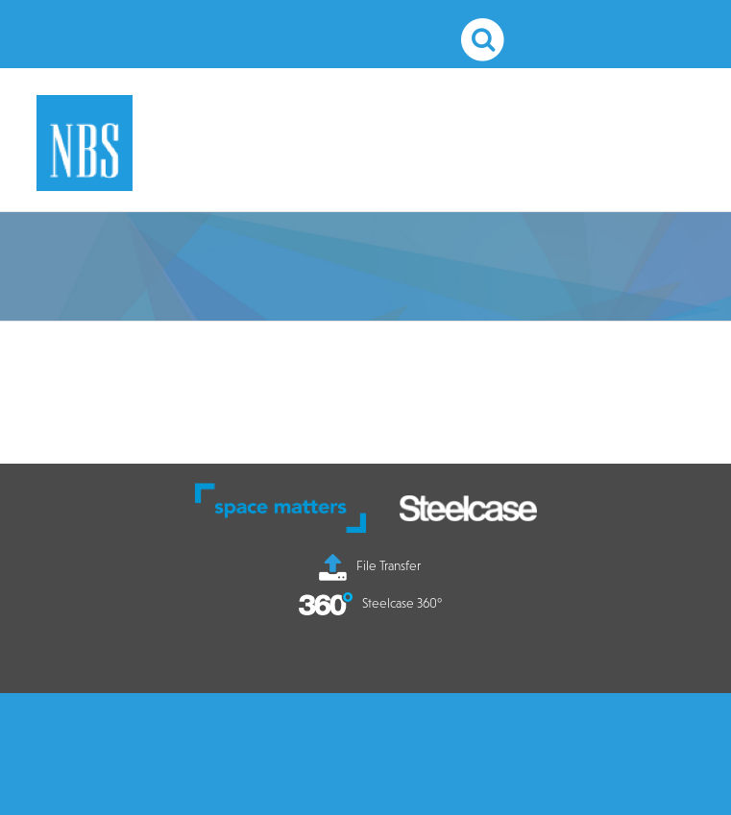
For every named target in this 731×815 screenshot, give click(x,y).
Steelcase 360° (370, 603)
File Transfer (370, 565)
